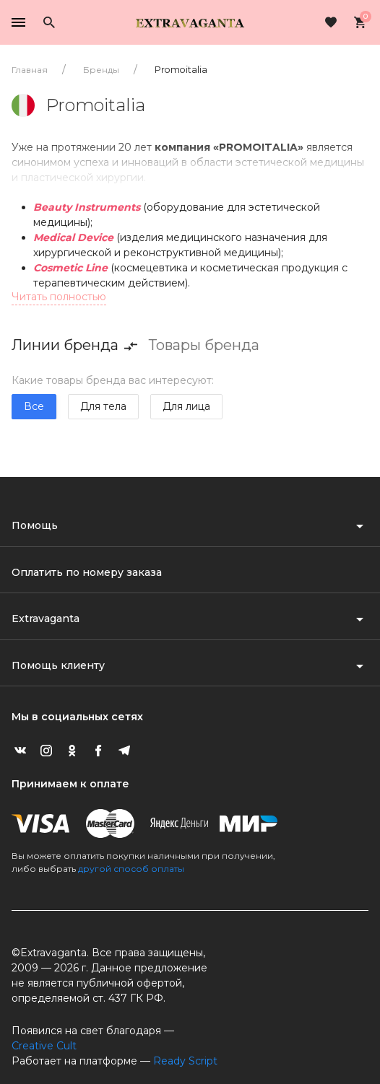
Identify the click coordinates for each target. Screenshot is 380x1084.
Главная (30, 69)
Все (34, 406)
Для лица (186, 406)
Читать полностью (59, 296)
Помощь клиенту (58, 665)
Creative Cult (44, 1045)
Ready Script (185, 1060)
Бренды (101, 69)
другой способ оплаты (131, 868)
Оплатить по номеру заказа (87, 572)
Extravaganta (45, 618)
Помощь (35, 525)
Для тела (103, 406)
